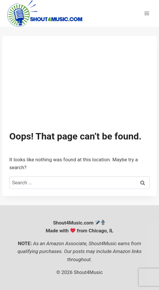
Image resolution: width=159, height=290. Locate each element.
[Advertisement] (79, 87)
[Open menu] (146, 13)
